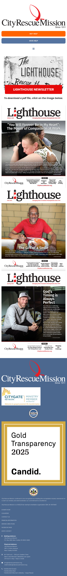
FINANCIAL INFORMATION (9, 520)
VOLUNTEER (5, 513)
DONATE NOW (6, 510)
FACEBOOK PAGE (7, 527)
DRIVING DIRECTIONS (8, 524)
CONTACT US (6, 517)
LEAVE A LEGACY (6, 531)
